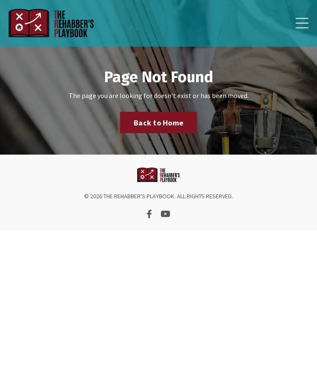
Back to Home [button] (158, 123)
